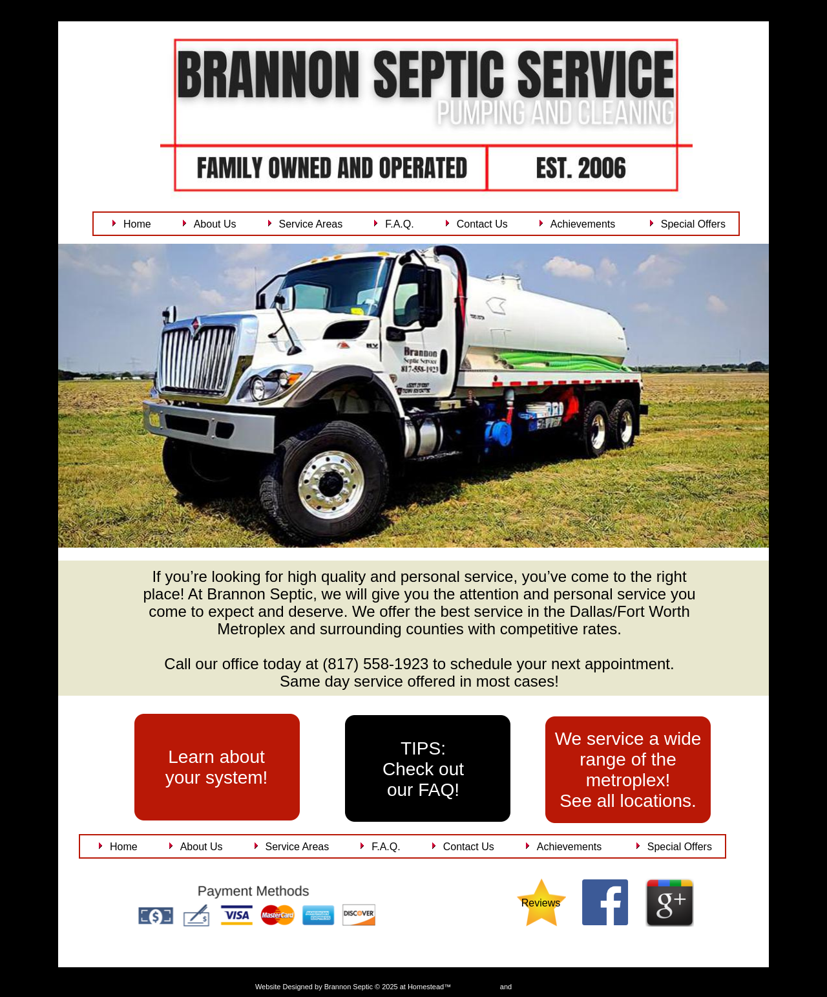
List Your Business (543, 987)
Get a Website (475, 987)
